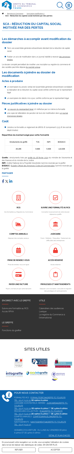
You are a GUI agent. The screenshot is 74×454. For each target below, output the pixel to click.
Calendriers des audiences (51, 308)
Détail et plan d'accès (59, 435)
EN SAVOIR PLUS (50, 445)
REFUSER (19, 450)
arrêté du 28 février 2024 (38, 158)
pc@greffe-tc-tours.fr (51, 411)
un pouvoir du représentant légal (20, 109)
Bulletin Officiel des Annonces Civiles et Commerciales (33, 166)
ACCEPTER (55, 450)
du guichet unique (33, 67)
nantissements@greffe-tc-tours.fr (48, 422)
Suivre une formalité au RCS (15, 308)
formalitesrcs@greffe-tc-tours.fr (47, 398)
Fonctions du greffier (11, 330)
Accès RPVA (8, 311)
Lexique (42, 311)
